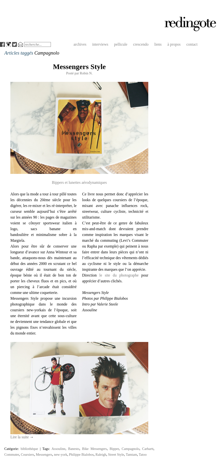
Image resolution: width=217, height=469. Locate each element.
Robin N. (86, 73)
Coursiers (27, 454)
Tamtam (131, 454)
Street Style (116, 454)
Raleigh (100, 454)
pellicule (120, 44)
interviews (100, 44)
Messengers (44, 454)
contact (191, 44)
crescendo (141, 44)
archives (80, 44)
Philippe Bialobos (81, 454)
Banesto (73, 449)
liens (158, 44)
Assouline (59, 449)
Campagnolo (130, 449)
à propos (174, 44)
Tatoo (143, 454)
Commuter (11, 454)
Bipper (114, 449)
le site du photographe (119, 275)
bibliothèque (29, 449)
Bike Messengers (94, 449)
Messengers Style (79, 67)
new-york (60, 454)
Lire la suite (22, 437)
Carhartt (147, 449)
